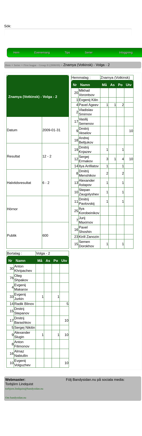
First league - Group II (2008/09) (42, 65)
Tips (67, 52)
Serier (88, 52)
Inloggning (126, 52)
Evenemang (42, 52)
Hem (16, 52)
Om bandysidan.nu (15, 397)
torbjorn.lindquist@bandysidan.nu (24, 388)
